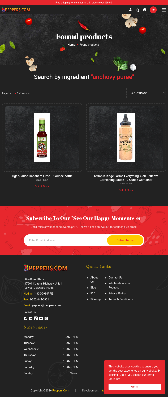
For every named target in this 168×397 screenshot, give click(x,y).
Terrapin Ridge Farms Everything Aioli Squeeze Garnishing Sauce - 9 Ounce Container (125, 178)
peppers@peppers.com (46, 305)
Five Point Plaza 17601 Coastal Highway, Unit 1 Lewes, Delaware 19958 (43, 283)
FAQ (93, 293)
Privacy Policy (117, 293)
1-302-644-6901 (39, 299)
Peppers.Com (60, 390)
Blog (93, 287)
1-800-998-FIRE (43, 293)
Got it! (134, 386)
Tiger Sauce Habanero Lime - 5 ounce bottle (42, 176)
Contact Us (115, 277)
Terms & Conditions (121, 299)
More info (114, 379)
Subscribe (125, 240)
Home (71, 44)
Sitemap (96, 299)
